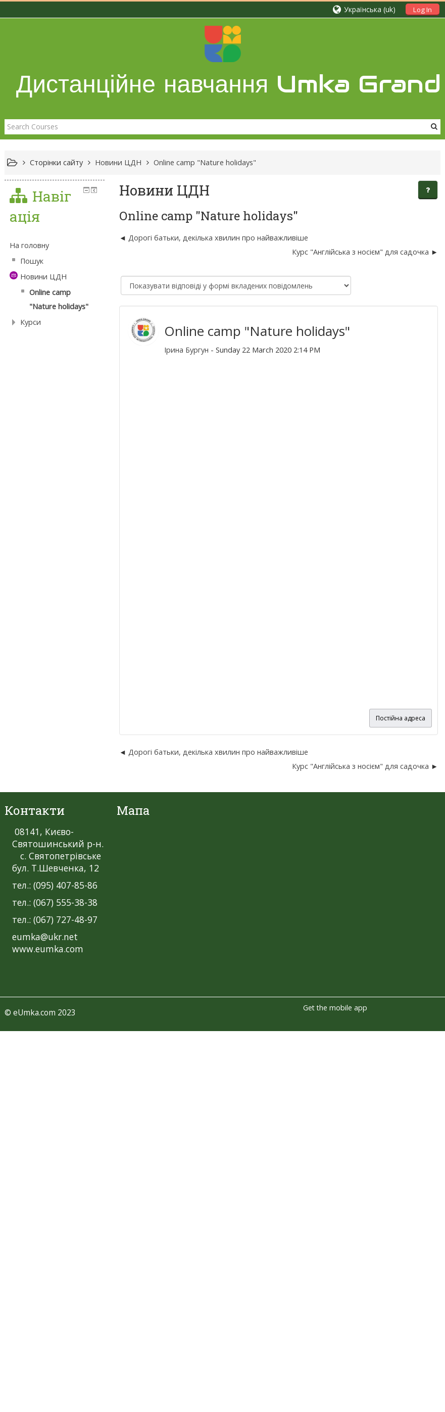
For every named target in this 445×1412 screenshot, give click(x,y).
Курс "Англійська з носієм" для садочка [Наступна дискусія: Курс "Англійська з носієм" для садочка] (360, 252)
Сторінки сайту (56, 162)
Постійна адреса (400, 718)
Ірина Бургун (174, 350)
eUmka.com (34, 1144)
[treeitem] (73, 822)
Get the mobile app (335, 1140)
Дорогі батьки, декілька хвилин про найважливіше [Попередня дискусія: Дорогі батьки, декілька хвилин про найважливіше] (205, 237)
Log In (422, 9)
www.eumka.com (47, 1081)
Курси (30, 885)
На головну (29, 822)
